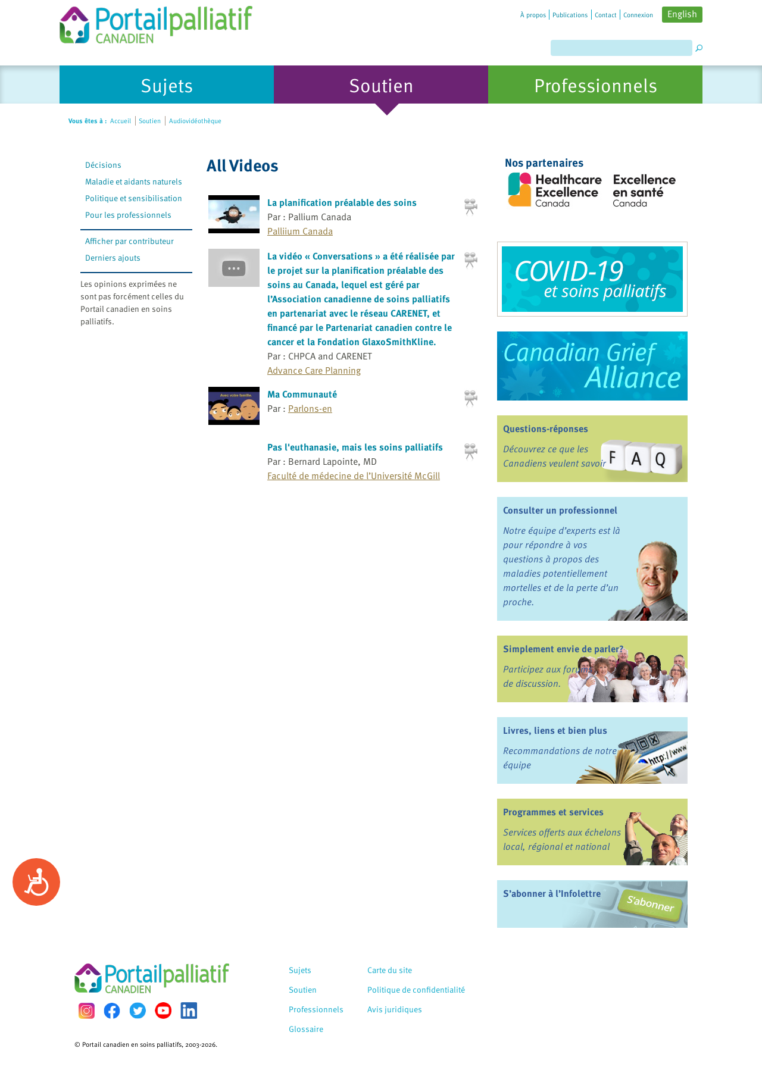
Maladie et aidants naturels (133, 181)
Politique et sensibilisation (133, 198)
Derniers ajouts (112, 257)
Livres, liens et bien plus (555, 730)
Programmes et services (553, 812)
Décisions (103, 164)
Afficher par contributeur (129, 240)
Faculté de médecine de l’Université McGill (353, 475)
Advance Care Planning (314, 370)
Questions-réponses (545, 428)
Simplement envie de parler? (563, 649)
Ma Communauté (302, 394)
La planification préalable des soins (342, 202)
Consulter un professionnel (560, 510)
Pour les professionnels (128, 214)
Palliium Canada (300, 231)
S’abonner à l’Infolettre (552, 893)
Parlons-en (310, 408)
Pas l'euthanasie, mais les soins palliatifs (355, 447)
